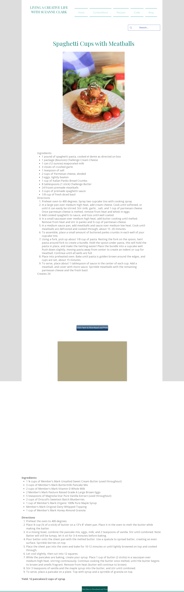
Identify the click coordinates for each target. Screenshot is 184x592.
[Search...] (144, 27)
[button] (121, 12)
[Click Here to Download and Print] (95, 589)
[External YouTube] (92, 361)
